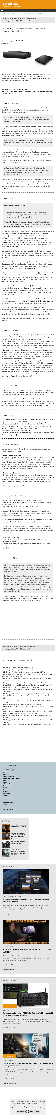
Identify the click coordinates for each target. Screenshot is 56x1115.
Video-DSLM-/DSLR (9, 769)
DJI (4, 789)
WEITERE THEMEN (10, 766)
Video (5, 788)
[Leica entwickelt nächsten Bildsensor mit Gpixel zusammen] (6, 845)
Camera (5, 797)
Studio (5, 804)
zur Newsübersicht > (9, 969)
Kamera (5, 791)
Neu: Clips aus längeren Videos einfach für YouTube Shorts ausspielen (27, 724)
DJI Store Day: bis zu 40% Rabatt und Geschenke (20, 713)
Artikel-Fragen (24, 21)
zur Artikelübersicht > (9, 1083)
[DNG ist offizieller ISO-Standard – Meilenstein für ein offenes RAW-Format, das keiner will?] (6, 853)
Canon (5, 795)
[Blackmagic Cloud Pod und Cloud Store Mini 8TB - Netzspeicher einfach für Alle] (37, 14)
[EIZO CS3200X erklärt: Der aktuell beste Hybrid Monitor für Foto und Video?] (26, 932)
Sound (5, 782)
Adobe (5, 801)
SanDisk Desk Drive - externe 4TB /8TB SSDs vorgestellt (22, 705)
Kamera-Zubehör (8, 771)
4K (4, 799)
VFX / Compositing (8, 776)
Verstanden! (33, 1111)
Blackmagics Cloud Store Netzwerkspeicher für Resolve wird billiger (26, 694)
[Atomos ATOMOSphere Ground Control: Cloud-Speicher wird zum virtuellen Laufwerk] (26, 881)
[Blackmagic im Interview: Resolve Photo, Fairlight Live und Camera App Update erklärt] (6, 836)
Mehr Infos (22, 1111)
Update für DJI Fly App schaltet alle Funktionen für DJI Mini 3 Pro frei (27, 711)
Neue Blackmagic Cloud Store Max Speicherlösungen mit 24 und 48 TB (28, 685)
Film (4, 773)
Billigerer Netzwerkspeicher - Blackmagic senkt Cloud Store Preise (26, 683)
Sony (4, 775)
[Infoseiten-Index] (12, 14)
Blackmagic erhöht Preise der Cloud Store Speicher (21, 687)
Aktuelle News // (9, 867)
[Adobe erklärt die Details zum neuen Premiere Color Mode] (6, 828)
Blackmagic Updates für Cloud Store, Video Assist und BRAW (24, 672)
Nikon (5, 780)
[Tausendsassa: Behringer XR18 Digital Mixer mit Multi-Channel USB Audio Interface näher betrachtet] (26, 995)
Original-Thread (11, 21)
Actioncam (6, 793)
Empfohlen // (7, 821)
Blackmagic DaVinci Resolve (11, 778)
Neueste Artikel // (10, 980)
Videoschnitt (7, 786)
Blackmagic (6, 784)
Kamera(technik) (8, 802)
